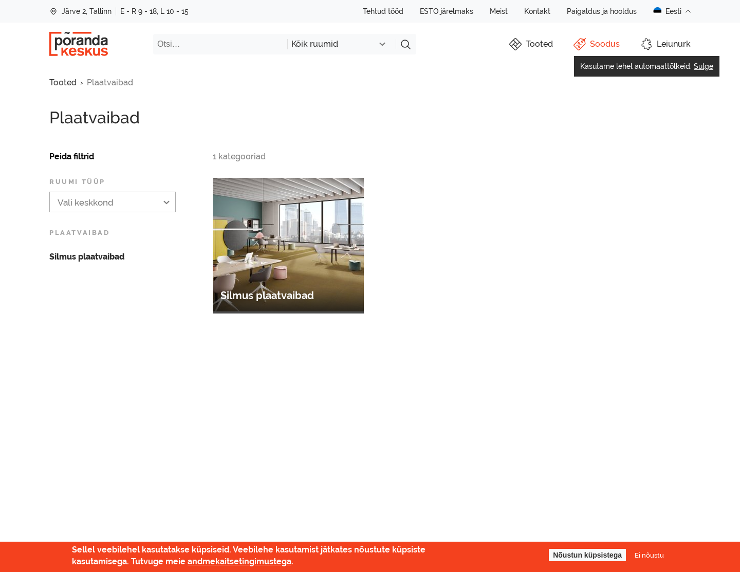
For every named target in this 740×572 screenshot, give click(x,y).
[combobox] (341, 44)
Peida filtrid (71, 156)
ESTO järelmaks (446, 11)
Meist (499, 11)
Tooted (63, 82)
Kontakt (537, 11)
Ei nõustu (649, 555)
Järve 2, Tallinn (80, 11)
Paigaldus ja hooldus (602, 11)
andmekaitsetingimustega (239, 561)
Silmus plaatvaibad (86, 257)
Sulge (703, 66)
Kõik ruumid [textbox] (314, 44)
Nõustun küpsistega (587, 555)
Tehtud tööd (383, 11)
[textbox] (112, 202)
